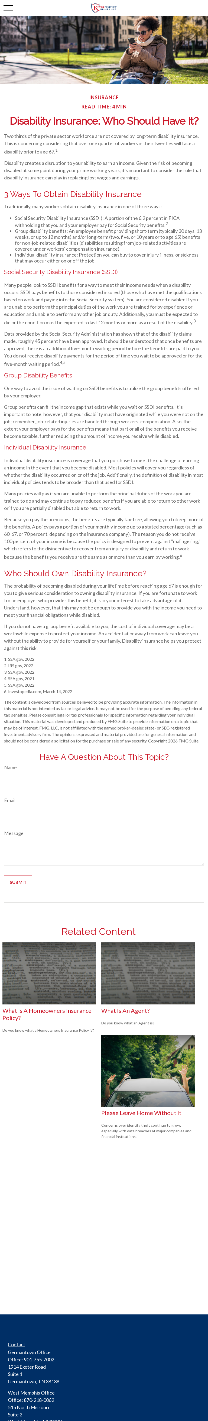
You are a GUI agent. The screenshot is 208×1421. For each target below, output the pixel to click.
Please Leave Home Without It (141, 1112)
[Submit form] (18, 882)
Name (10, 767)
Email (9, 800)
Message (14, 833)
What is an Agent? (125, 1010)
